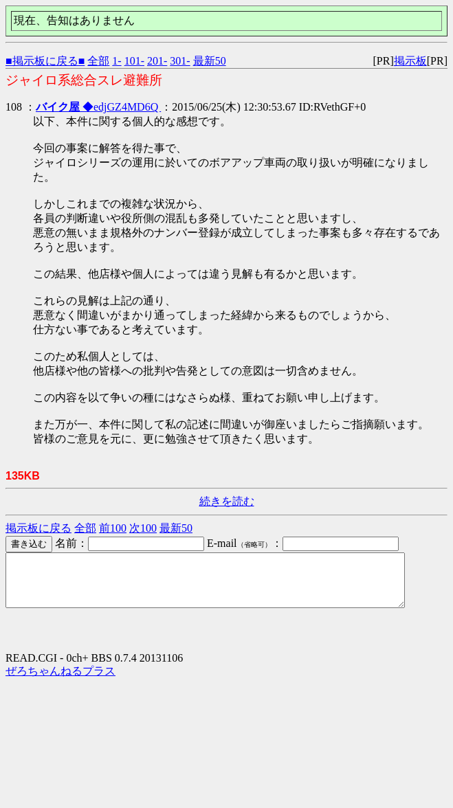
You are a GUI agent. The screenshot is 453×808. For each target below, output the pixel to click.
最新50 (209, 61)
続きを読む (226, 501)
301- (180, 61)
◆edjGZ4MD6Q (98, 107)
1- (116, 61)
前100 (112, 528)
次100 (143, 528)
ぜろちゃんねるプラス (60, 681)
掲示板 (410, 61)
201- (157, 61)
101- (134, 61)
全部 (98, 61)
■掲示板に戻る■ (45, 61)
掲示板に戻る (38, 528)
